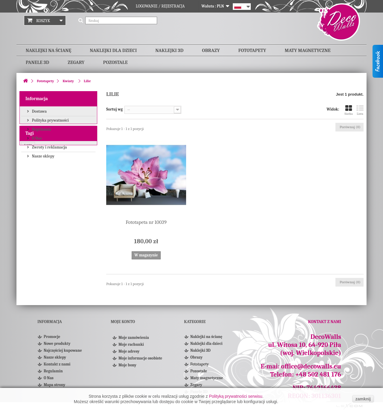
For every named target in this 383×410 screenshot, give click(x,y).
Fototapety (252, 50)
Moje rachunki (131, 346)
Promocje (52, 336)
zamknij (363, 399)
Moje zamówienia (133, 339)
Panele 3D (37, 62)
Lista (360, 110)
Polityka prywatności (50, 120)
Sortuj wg (114, 109)
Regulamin (41, 129)
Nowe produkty (57, 343)
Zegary (76, 62)
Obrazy (211, 50)
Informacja (36, 98)
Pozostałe (115, 62)
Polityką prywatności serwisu (235, 396)
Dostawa (39, 111)
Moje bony (127, 367)
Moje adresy (128, 353)
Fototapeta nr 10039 (146, 222)
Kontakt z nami (57, 364)
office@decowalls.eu (311, 366)
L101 (28, 188)
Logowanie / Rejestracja (160, 6)
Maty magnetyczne (307, 50)
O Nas (36, 138)
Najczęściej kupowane (63, 350)
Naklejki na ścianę (48, 50)
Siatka (348, 110)
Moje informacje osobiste (140, 360)
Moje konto (123, 321)
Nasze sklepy (42, 156)
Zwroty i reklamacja (49, 147)
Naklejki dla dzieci (113, 50)
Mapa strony (54, 385)
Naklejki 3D (169, 50)
